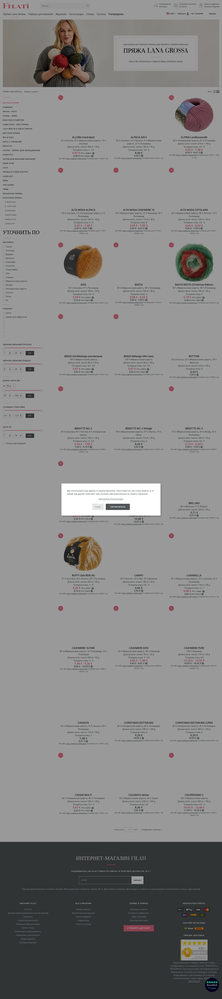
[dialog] (111, 499)
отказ (98, 507)
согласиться (117, 507)
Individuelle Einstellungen (111, 499)
